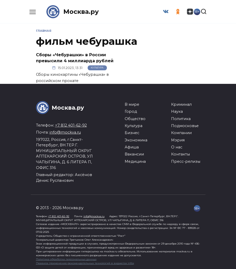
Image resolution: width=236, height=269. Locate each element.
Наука (177, 111)
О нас (176, 147)
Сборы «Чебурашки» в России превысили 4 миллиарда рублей (74, 57)
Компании (181, 132)
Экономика (136, 140)
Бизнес (132, 132)
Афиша (132, 147)
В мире (132, 104)
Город (131, 111)
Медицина (135, 161)
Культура (97, 67)
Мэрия (178, 140)
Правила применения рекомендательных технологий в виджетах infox (85, 263)
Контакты (180, 154)
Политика (181, 118)
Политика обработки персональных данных (66, 259)
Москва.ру (81, 11)
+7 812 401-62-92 (71, 125)
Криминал (181, 104)
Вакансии (134, 154)
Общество (135, 118)
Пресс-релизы (185, 161)
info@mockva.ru (65, 132)
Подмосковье (185, 125)
